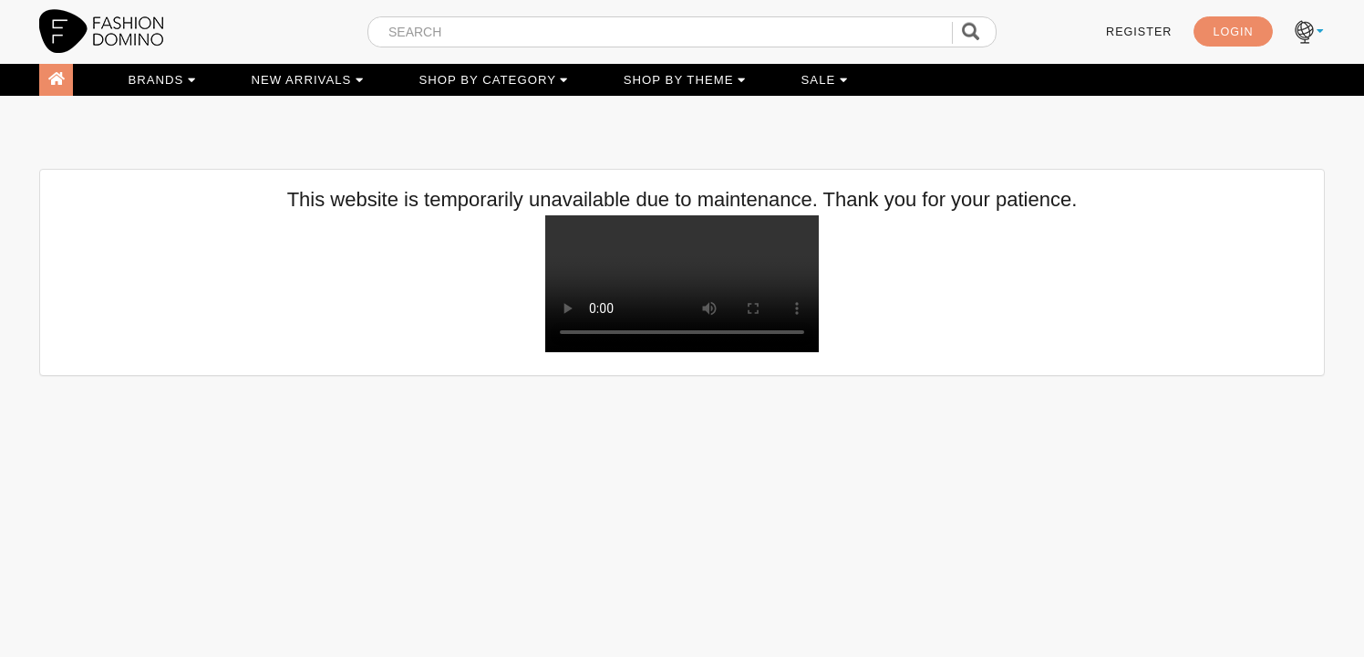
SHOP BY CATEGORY (493, 80)
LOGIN (1233, 32)
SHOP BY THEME (685, 80)
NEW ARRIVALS (307, 80)
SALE (824, 80)
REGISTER (1139, 32)
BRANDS (162, 80)
